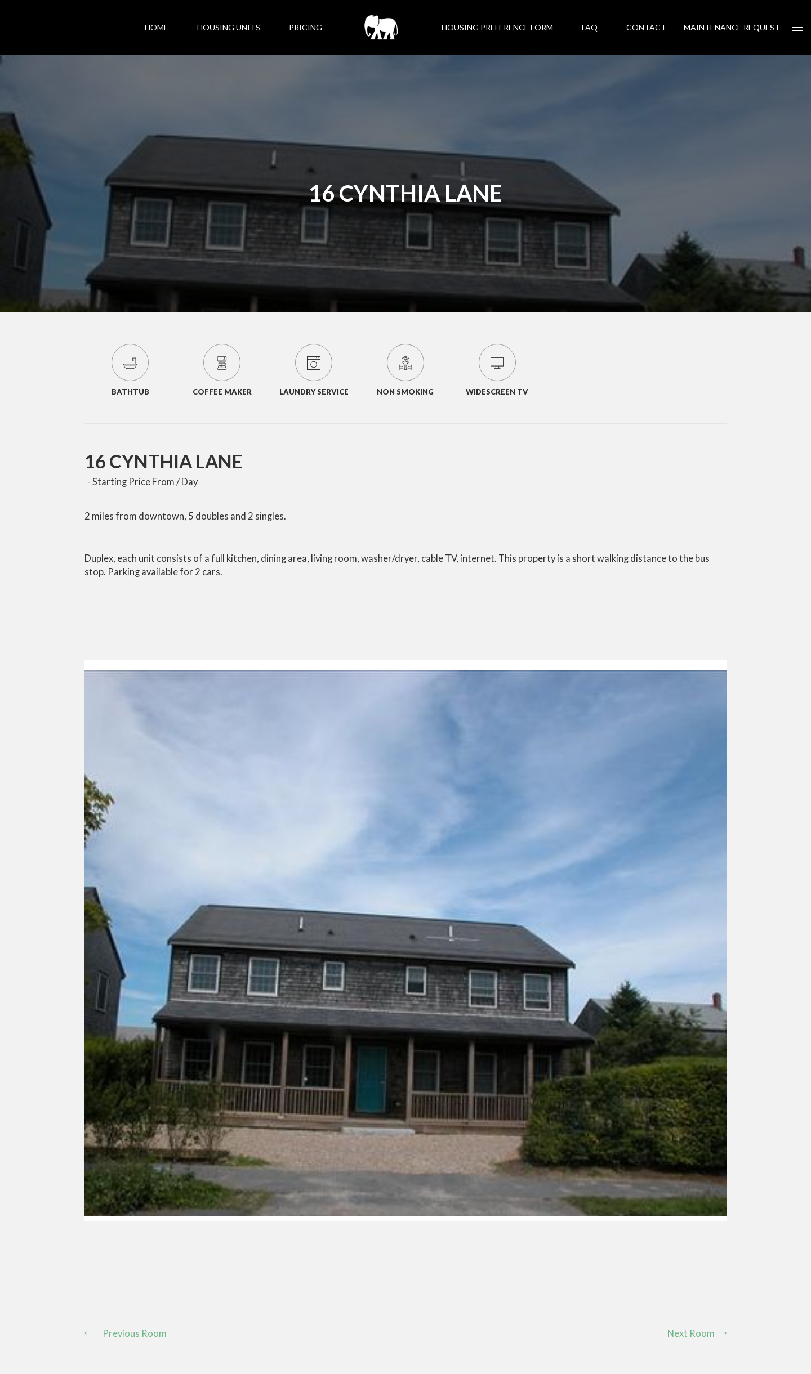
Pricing (305, 27)
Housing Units (228, 27)
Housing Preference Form (497, 27)
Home (156, 27)
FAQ (590, 27)
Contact (646, 27)
